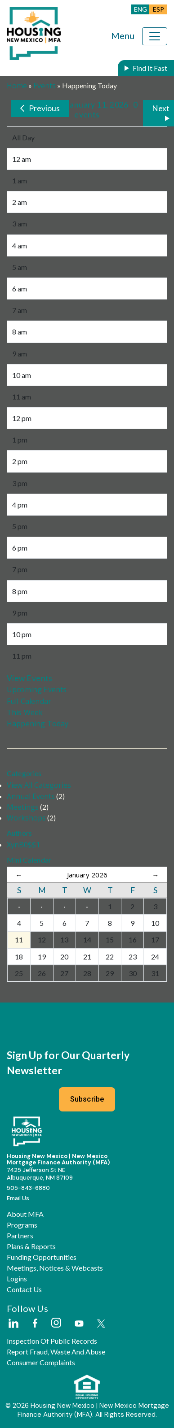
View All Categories (39, 785)
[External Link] (13, 1324)
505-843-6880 (28, 1188)
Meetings (23, 807)
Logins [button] (17, 1279)
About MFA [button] (25, 1214)
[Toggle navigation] (154, 36)
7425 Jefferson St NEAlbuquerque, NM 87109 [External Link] (40, 1173)
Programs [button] (22, 1225)
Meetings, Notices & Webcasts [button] (55, 1268)
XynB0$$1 (23, 845)
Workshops (26, 818)
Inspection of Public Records (52, 1341)
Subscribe (87, 1099)
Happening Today (37, 724)
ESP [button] (158, 9)
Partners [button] (20, 1236)
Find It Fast (150, 68)
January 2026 (87, 874)
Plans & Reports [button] (31, 1246)
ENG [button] (140, 9)
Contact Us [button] (24, 1289)
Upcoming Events (37, 689)
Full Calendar (29, 701)
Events (44, 86)
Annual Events (31, 796)
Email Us (18, 1198)
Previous (44, 108)
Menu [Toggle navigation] (122, 35)
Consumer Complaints (41, 1363)
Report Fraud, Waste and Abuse (56, 1352)
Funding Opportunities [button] (41, 1257)
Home (17, 86)
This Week (25, 712)
